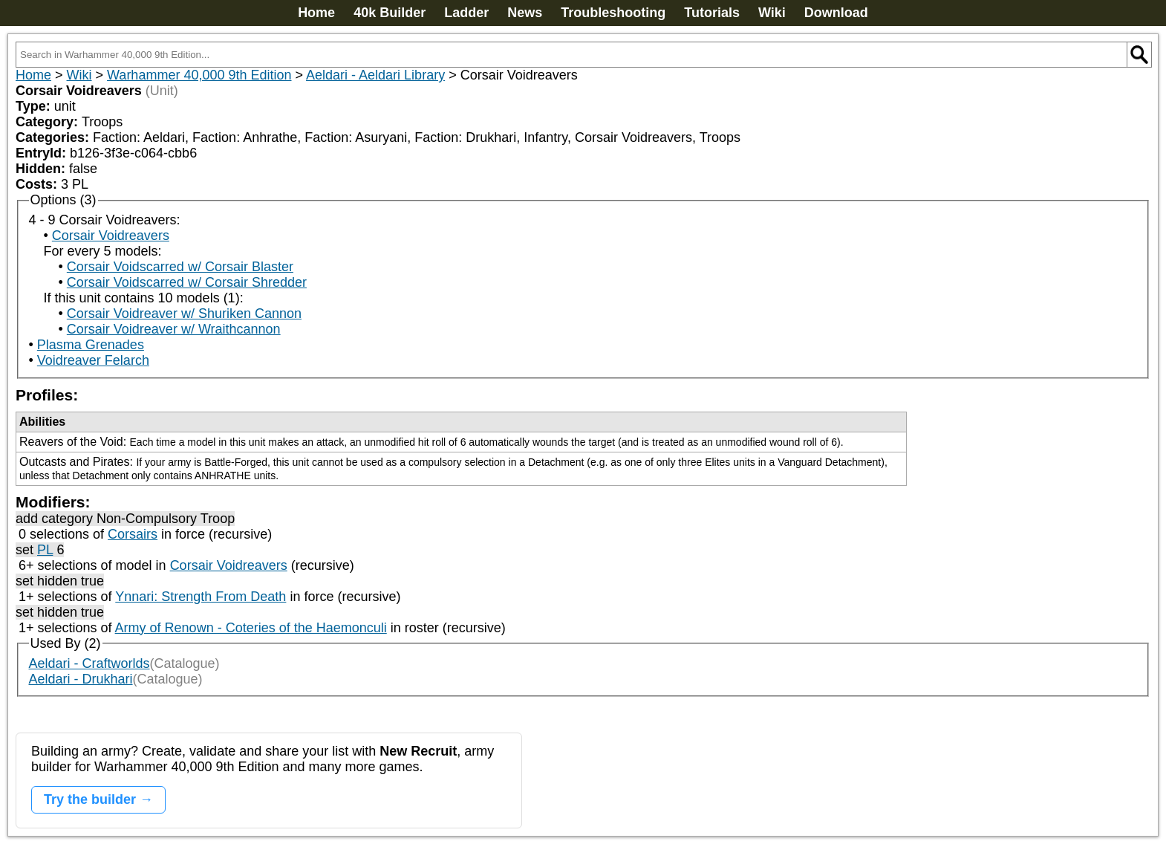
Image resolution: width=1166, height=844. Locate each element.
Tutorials (712, 12)
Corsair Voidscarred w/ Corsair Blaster (180, 266)
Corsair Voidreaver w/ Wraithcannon (174, 329)
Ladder (466, 12)
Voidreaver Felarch (93, 360)
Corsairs (132, 534)
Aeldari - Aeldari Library (375, 75)
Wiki (772, 12)
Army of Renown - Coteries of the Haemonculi (251, 627)
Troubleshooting (613, 12)
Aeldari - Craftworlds (89, 663)
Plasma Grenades (90, 344)
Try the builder (90, 799)
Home (316, 12)
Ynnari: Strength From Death (200, 596)
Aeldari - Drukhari (81, 679)
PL (45, 549)
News (524, 12)
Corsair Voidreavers (110, 235)
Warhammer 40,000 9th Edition (199, 75)
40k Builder (390, 12)
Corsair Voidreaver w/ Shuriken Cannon (184, 313)
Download (836, 12)
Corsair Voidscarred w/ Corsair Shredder (187, 282)
